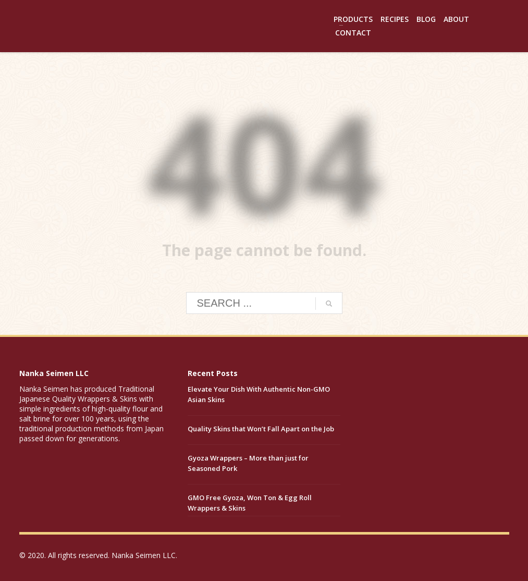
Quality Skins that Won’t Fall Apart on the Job (261, 428)
